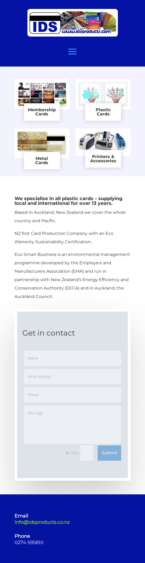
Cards (41, 113)
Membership (42, 109)
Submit (109, 452)
